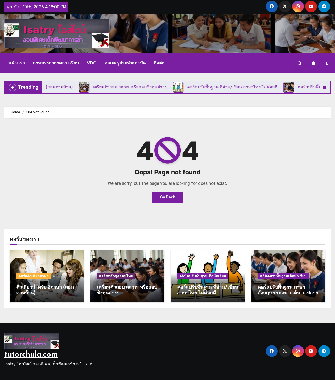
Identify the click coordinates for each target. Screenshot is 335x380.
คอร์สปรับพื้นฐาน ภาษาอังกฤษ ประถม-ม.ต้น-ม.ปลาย (288, 290)
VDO (92, 63)
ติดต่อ (159, 63)
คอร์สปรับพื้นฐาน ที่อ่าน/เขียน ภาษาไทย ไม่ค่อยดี (207, 290)
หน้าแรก (16, 63)
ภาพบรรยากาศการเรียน (56, 63)
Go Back (167, 197)
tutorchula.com (31, 355)
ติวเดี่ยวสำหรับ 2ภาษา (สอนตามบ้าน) (45, 290)
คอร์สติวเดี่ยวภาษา (33, 276)
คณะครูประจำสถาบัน (125, 63)
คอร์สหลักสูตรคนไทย (116, 276)
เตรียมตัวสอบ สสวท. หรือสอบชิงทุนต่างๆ (127, 290)
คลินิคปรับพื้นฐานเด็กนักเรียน (202, 276)
